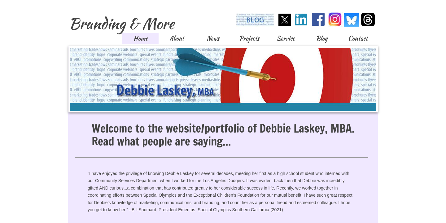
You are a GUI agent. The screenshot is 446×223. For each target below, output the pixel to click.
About (176, 38)
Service (285, 38)
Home (140, 38)
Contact (358, 38)
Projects (249, 38)
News (213, 38)
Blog (321, 38)
